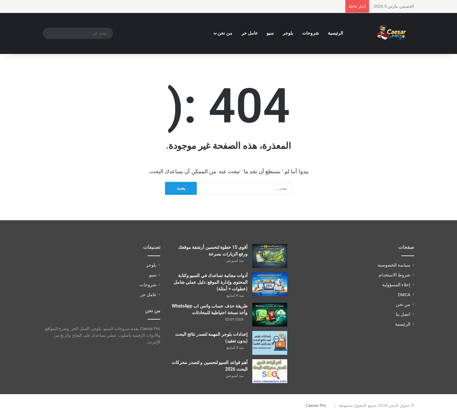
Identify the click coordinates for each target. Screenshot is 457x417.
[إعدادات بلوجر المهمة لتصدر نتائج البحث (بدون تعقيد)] (269, 343)
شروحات (310, 33)
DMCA (404, 294)
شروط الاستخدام (394, 274)
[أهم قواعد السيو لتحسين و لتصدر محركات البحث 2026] (269, 371)
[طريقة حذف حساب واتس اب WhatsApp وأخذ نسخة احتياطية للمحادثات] (269, 315)
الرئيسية (335, 33)
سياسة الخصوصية (394, 265)
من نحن (224, 33)
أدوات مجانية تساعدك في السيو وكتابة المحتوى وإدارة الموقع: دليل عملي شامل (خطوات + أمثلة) (211, 282)
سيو (270, 33)
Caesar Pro (316, 405)
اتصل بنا (403, 314)
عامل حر (250, 33)
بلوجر (288, 33)
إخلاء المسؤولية (396, 284)
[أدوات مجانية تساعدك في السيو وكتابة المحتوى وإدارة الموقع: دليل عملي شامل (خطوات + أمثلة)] (269, 284)
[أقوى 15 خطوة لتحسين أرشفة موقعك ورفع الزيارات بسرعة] (269, 256)
